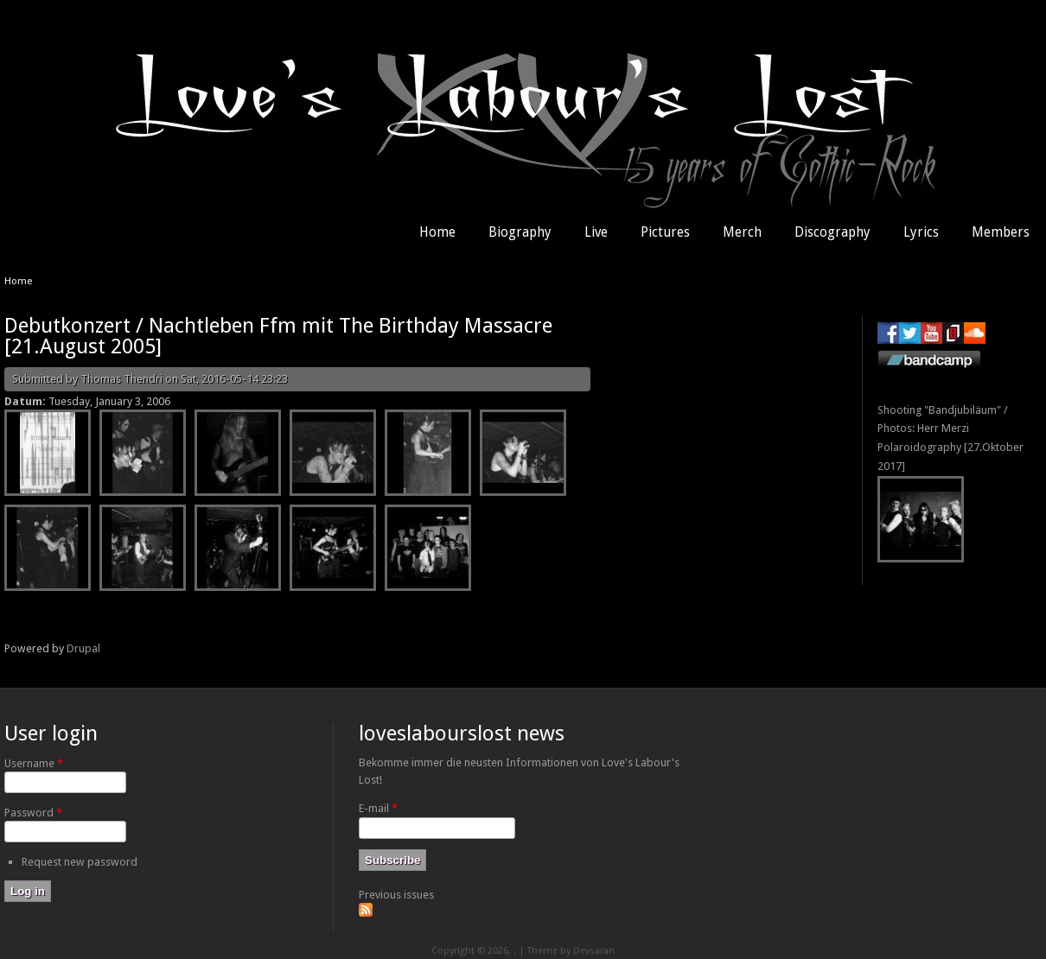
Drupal (83, 648)
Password (33, 812)
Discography (832, 232)
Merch (742, 232)
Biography (520, 232)
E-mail (378, 808)
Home (437, 232)
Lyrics (921, 232)
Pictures (665, 232)
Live (596, 232)
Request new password (79, 861)
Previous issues (396, 894)
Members (1001, 232)
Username (33, 763)
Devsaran (594, 950)
